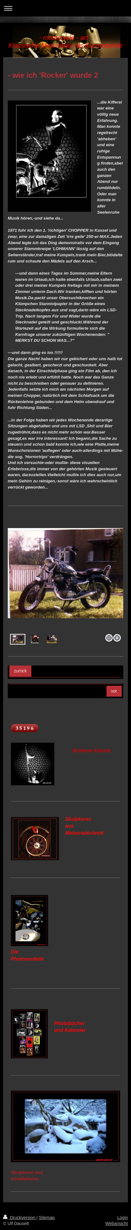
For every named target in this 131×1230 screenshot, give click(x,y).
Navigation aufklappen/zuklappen (65, 8)
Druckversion (19, 1217)
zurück (20, 670)
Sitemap (47, 1217)
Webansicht (116, 1223)
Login (122, 1217)
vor (114, 691)
